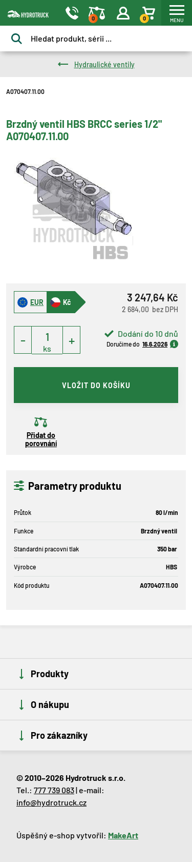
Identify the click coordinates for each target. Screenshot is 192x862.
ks (47, 348)
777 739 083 (54, 790)
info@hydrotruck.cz (51, 802)
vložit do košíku (96, 385)
